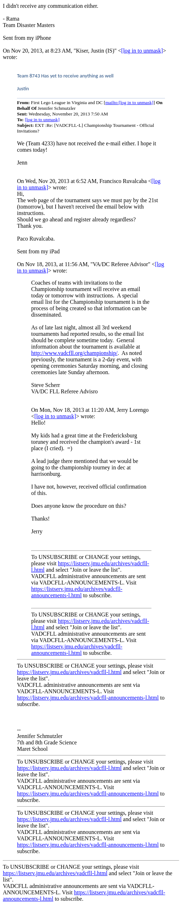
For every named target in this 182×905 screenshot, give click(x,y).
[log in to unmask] (142, 51)
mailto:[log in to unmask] (129, 102)
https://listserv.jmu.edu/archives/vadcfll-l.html (69, 672)
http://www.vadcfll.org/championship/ (74, 353)
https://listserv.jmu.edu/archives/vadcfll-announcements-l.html (77, 592)
